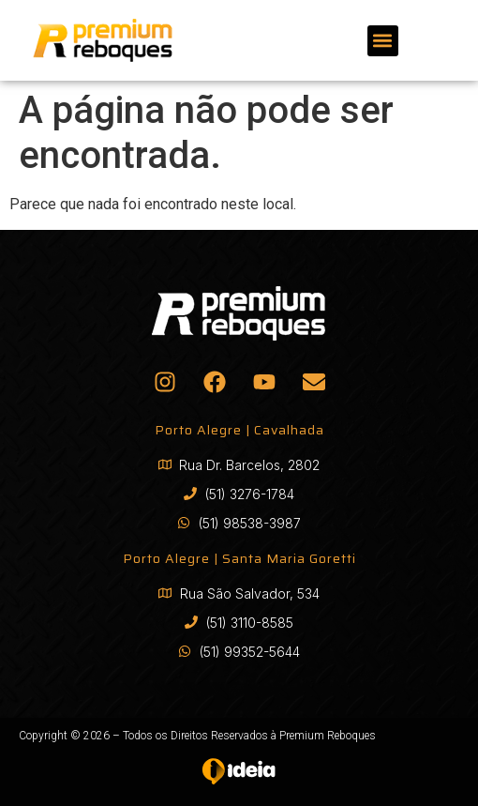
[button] (382, 40)
